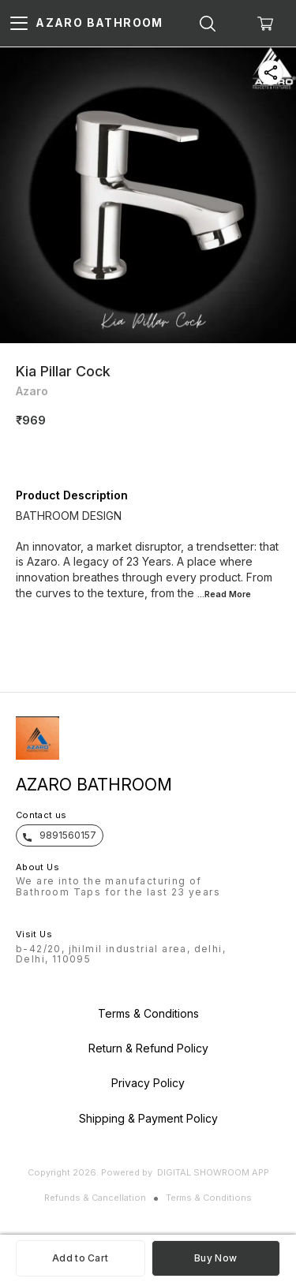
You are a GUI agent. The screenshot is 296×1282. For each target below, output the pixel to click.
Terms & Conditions (209, 1197)
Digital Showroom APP (213, 1172)
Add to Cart (80, 1258)
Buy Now (215, 1258)
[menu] (19, 23)
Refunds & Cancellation (95, 1197)
